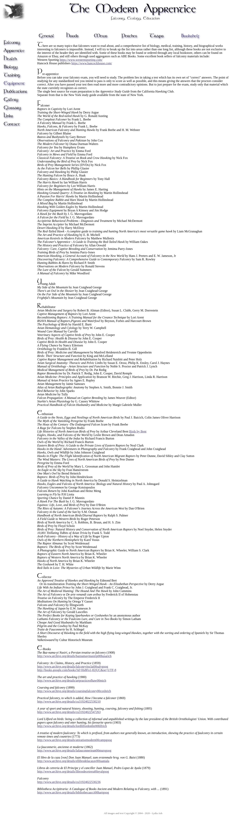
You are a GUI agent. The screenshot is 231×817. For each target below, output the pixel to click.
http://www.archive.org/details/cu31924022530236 (69, 782)
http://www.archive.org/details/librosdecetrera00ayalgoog (73, 771)
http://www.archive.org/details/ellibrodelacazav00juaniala (73, 761)
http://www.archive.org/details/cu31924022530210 (69, 701)
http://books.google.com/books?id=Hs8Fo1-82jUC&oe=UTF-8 (76, 670)
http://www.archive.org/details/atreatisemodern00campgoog (74, 740)
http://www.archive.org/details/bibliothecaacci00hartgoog (73, 792)
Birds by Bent (138, 431)
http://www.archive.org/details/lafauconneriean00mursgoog (74, 750)
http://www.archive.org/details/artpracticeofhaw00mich (71, 680)
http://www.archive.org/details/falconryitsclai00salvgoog (72, 666)
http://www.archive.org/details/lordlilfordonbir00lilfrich (72, 726)
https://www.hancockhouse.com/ (91, 63)
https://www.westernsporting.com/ (81, 59)
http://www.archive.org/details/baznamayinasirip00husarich (74, 656)
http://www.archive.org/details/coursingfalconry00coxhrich (74, 691)
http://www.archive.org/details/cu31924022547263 (69, 712)
